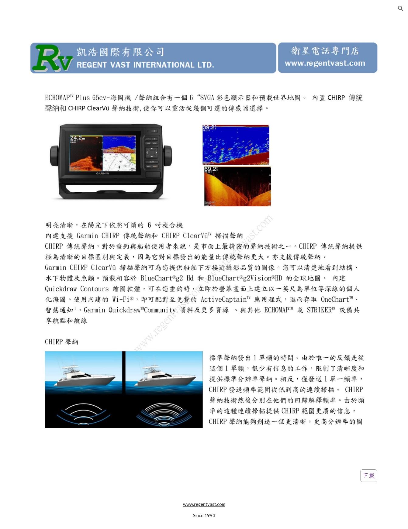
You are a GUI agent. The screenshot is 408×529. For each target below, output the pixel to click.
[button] (400, 8)
